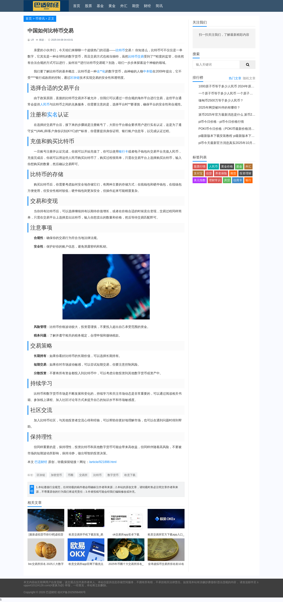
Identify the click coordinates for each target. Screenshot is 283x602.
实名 (52, 115)
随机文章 (249, 78)
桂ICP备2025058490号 (71, 592)
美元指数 (200, 180)
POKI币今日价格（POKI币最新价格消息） (227, 128)
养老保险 (221, 173)
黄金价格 (227, 166)
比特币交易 (136, 56)
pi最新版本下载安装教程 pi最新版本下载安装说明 (232, 135)
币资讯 (40, 18)
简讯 (159, 6)
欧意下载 (129, 475)
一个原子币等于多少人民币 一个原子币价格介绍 (231, 93)
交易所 (83, 475)
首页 (76, 6)
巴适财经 (41, 462)
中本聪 (148, 71)
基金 (100, 6)
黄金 (112, 6)
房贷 (227, 180)
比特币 (120, 50)
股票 (88, 6)
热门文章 (235, 78)
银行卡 (123, 151)
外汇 (123, 6)
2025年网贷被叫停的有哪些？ (219, 107)
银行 (248, 180)
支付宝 (198, 173)
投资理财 (245, 173)
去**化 (101, 71)
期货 (135, 6)
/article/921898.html (103, 462)
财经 (147, 6)
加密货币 (56, 475)
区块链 (75, 77)
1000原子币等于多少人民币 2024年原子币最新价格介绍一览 (240, 86)
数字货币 (113, 475)
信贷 (209, 173)
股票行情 (200, 166)
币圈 (70, 475)
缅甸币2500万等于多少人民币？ (220, 100)
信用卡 (237, 180)
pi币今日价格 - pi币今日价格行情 (221, 121)
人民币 (45, 104)
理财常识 (215, 180)
